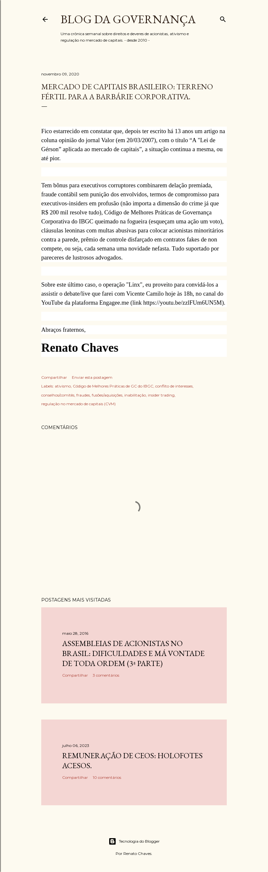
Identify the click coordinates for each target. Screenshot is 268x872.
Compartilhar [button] (54, 377)
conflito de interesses (174, 386)
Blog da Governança (128, 19)
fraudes (83, 395)
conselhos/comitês (57, 395)
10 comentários (107, 777)
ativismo (63, 386)
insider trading (161, 395)
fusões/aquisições (107, 395)
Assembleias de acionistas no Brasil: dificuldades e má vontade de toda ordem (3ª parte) (133, 653)
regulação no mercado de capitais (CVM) (78, 403)
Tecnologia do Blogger (134, 841)
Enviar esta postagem (92, 377)
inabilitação (135, 395)
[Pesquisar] (223, 18)
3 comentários (106, 675)
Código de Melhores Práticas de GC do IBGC (113, 386)
